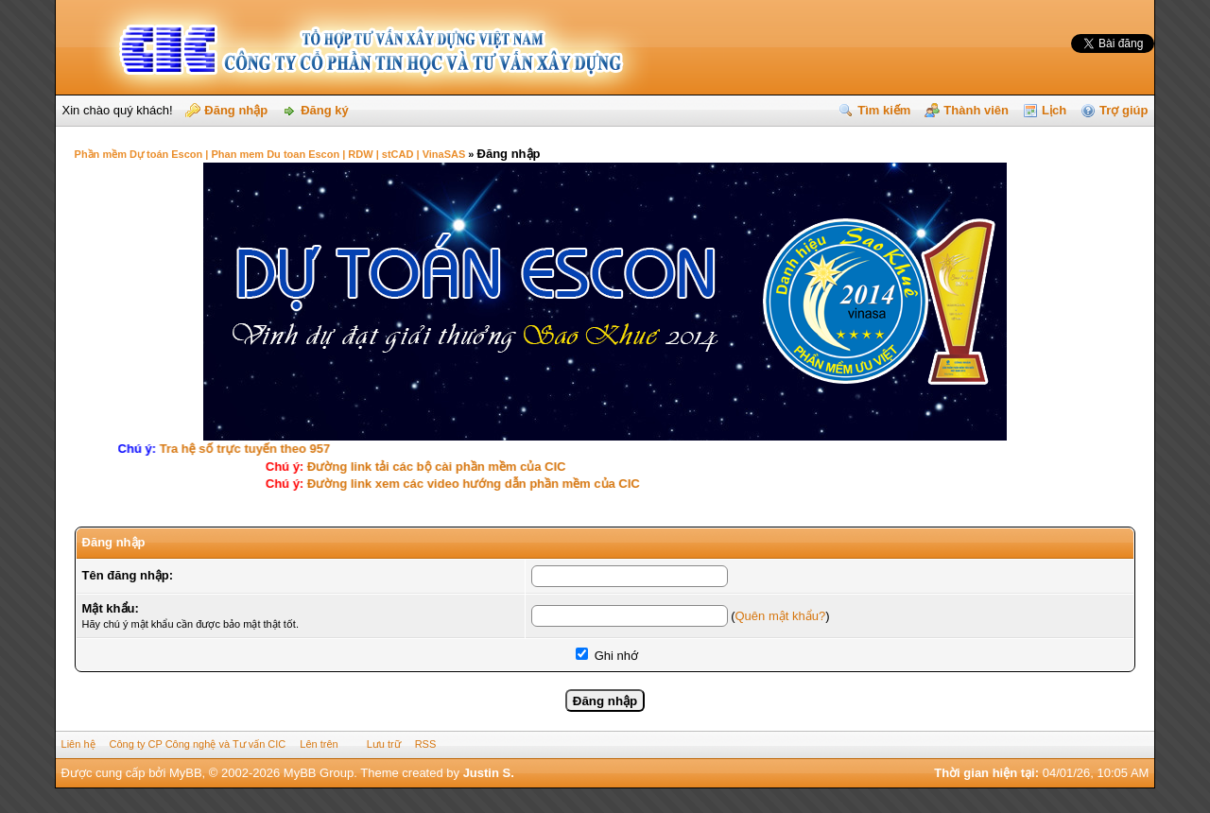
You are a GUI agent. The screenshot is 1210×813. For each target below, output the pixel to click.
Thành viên (976, 110)
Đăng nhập (236, 110)
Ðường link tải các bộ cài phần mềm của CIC (432, 466)
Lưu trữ (384, 744)
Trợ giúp (1123, 110)
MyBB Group (319, 773)
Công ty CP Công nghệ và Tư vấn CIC (198, 744)
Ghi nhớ (607, 656)
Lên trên (318, 744)
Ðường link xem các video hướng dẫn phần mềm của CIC (468, 483)
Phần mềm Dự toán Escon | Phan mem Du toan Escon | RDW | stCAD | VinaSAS (270, 154)
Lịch (1054, 110)
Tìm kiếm (883, 110)
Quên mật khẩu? (780, 616)
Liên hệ (78, 744)
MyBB (185, 773)
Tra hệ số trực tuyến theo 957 (251, 448)
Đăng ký (325, 110)
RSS (426, 744)
